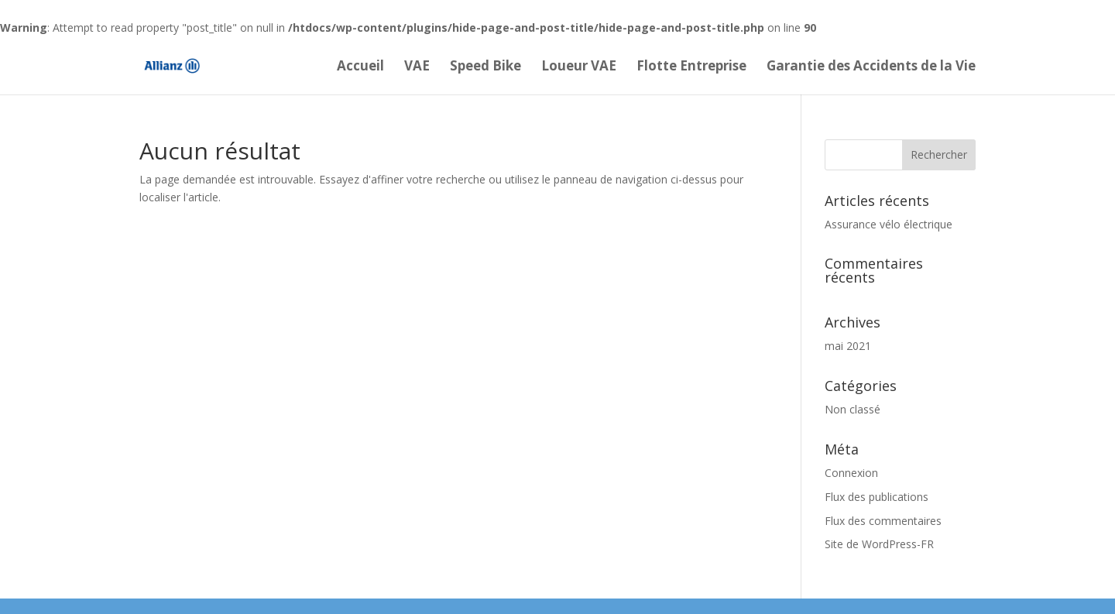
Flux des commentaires (883, 520)
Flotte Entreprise (691, 67)
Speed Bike (485, 67)
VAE (417, 67)
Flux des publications (876, 496)
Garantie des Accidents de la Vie (871, 67)
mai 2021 (848, 345)
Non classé (852, 409)
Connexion (851, 472)
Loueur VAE (578, 67)
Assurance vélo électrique (888, 224)
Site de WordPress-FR (879, 544)
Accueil (360, 67)
